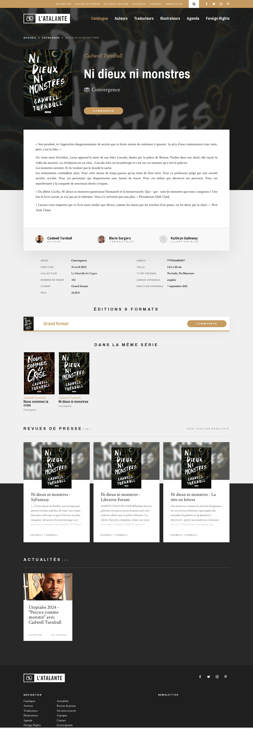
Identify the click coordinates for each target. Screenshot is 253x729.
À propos (139, 4)
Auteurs (121, 18)
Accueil (30, 38)
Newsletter (174, 4)
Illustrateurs (170, 18)
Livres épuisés (65, 726)
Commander (103, 111)
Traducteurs (144, 18)
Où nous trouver (116, 4)
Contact (156, 4)
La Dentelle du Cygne (84, 273)
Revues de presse (87, 4)
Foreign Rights (217, 18)
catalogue (51, 38)
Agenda (193, 18)
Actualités (64, 4)
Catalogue (99, 18)
